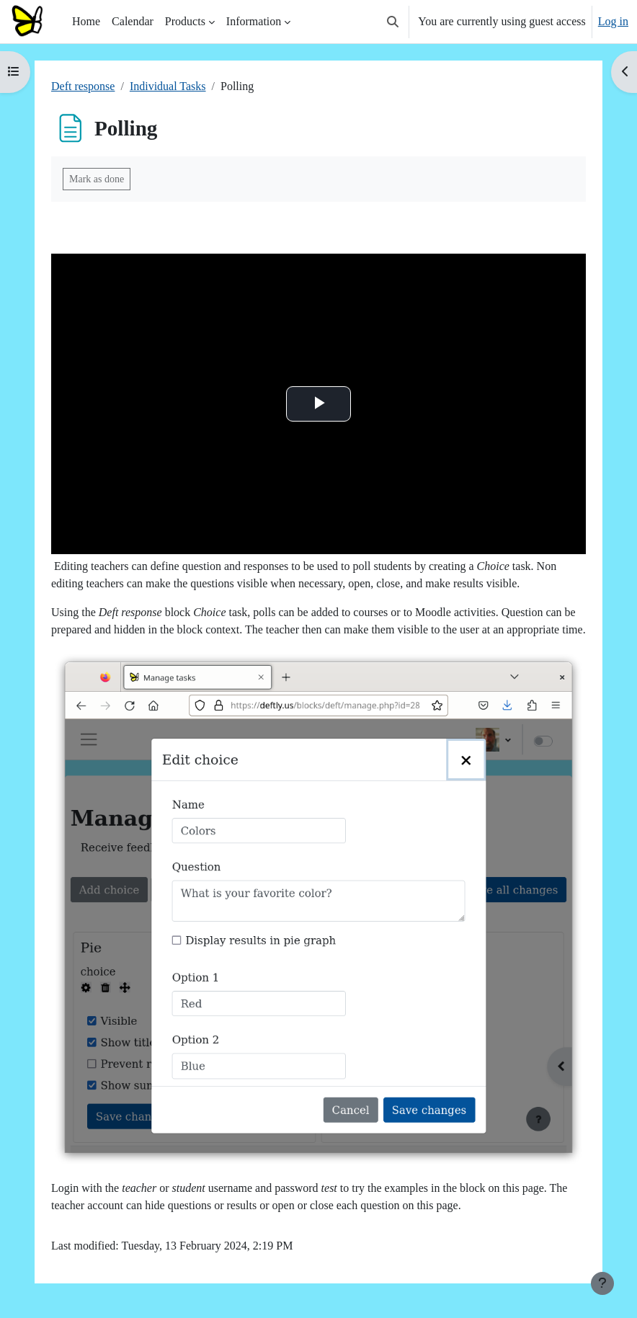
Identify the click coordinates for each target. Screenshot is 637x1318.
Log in (613, 21)
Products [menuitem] (185, 21)
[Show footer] (602, 1283)
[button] (393, 21)
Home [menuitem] (86, 21)
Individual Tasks (168, 86)
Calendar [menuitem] (132, 21)
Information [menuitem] (253, 21)
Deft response (83, 86)
